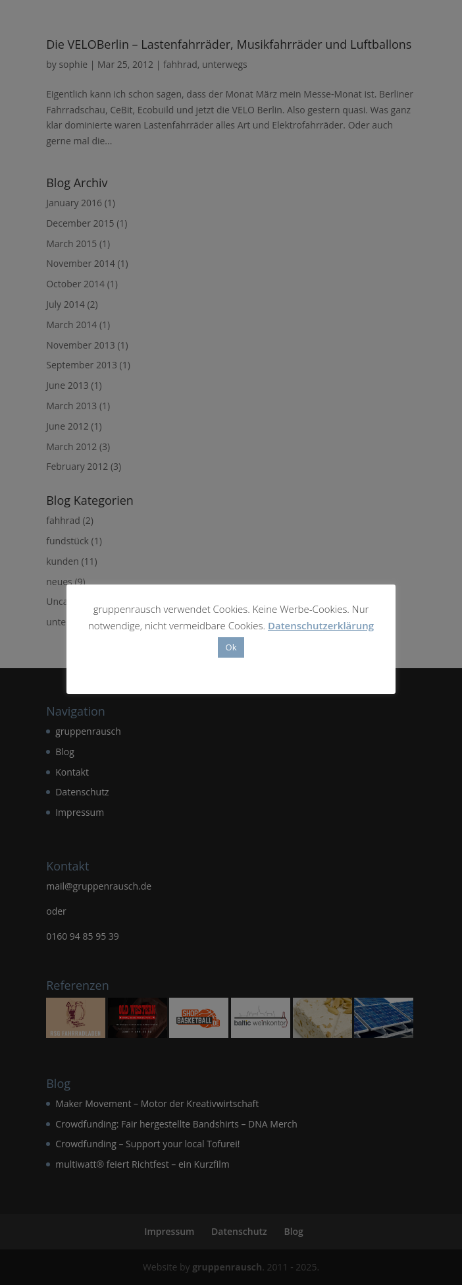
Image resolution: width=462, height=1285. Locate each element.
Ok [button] (231, 647)
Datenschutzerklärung (321, 625)
